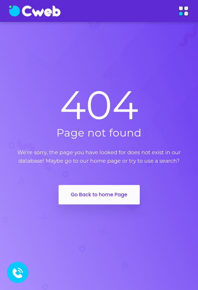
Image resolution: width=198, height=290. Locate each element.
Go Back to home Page (99, 194)
